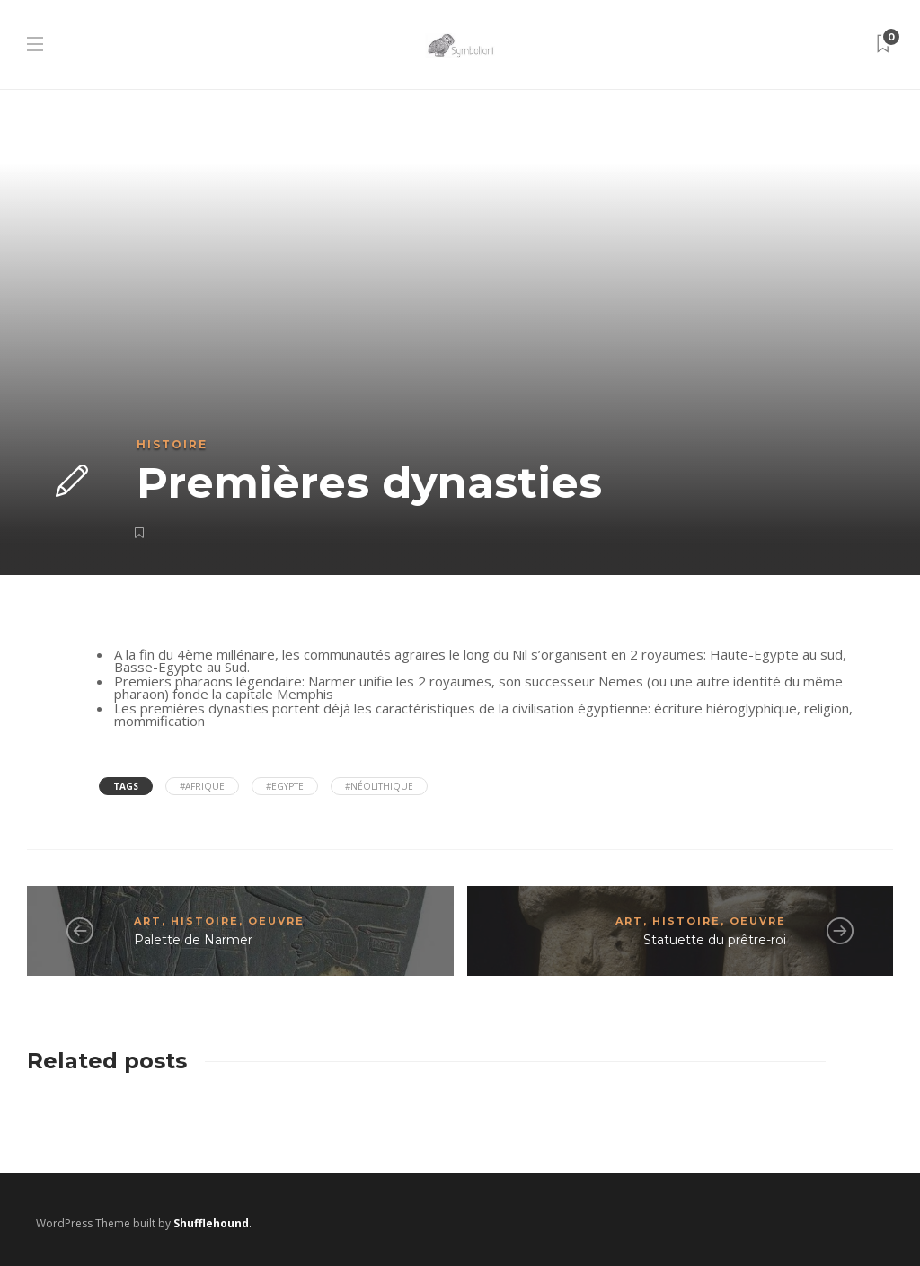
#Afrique (202, 786)
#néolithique (379, 786)
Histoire (172, 444)
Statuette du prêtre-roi (714, 940)
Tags (125, 786)
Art (148, 921)
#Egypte (285, 786)
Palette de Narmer (193, 940)
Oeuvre (276, 921)
